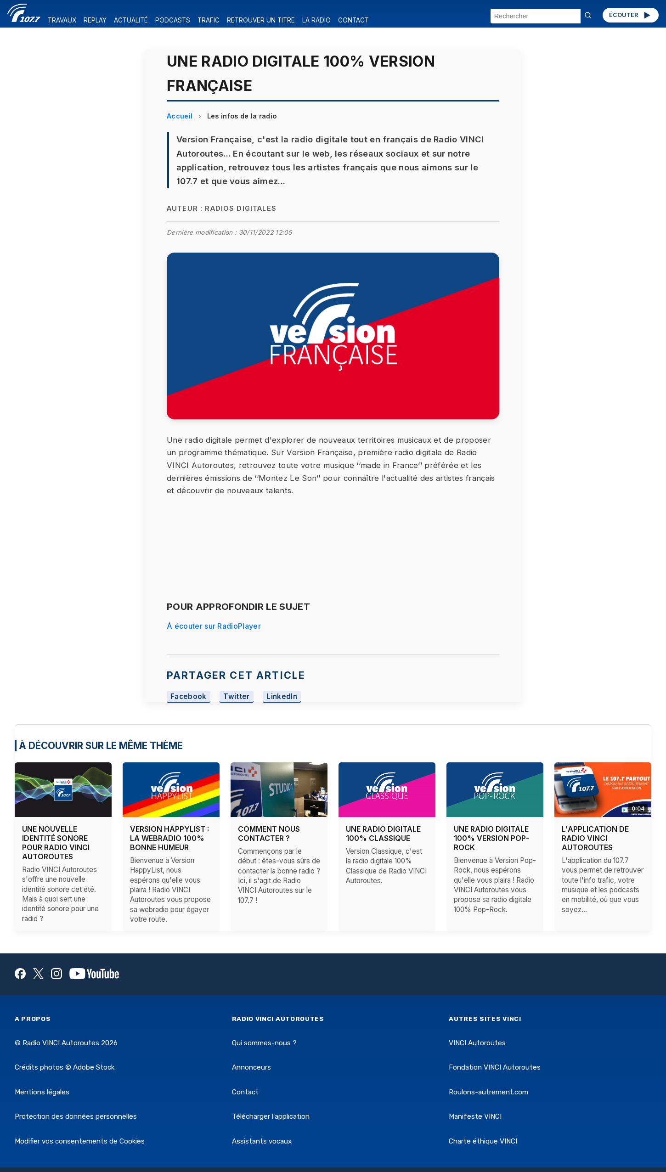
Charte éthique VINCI (483, 1141)
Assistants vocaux (262, 1141)
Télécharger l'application (271, 1116)
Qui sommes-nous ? (264, 1043)
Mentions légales (42, 1092)
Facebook (188, 696)
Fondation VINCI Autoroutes (495, 1067)
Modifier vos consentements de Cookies (80, 1141)
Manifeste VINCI (475, 1116)
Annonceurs (251, 1067)
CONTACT (353, 20)
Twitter (236, 696)
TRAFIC (209, 20)
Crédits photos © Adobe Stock (64, 1067)
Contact (245, 1092)
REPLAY (95, 20)
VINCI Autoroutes (477, 1043)
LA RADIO (316, 20)
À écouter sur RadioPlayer (214, 626)
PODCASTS (172, 20)
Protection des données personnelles (76, 1116)
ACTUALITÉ (131, 20)
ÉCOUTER (630, 15)
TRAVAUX (62, 20)
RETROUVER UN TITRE (261, 20)
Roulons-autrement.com (488, 1092)
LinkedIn (281, 696)
